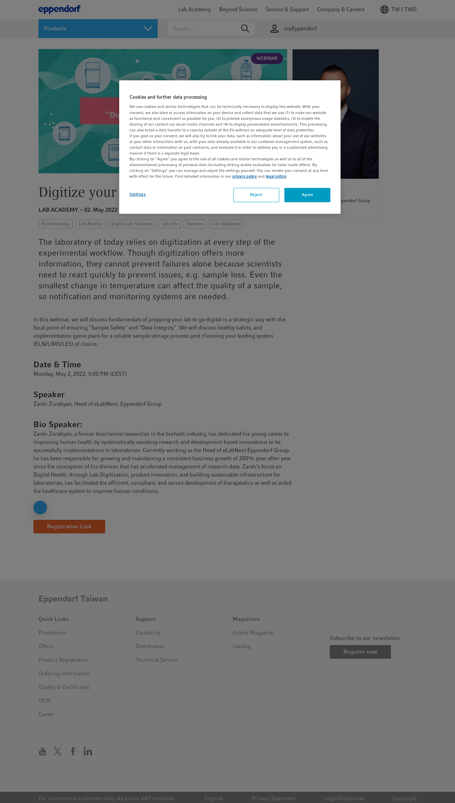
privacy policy (244, 176)
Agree (307, 194)
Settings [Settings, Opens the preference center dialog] (137, 194)
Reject (256, 194)
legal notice (276, 176)
